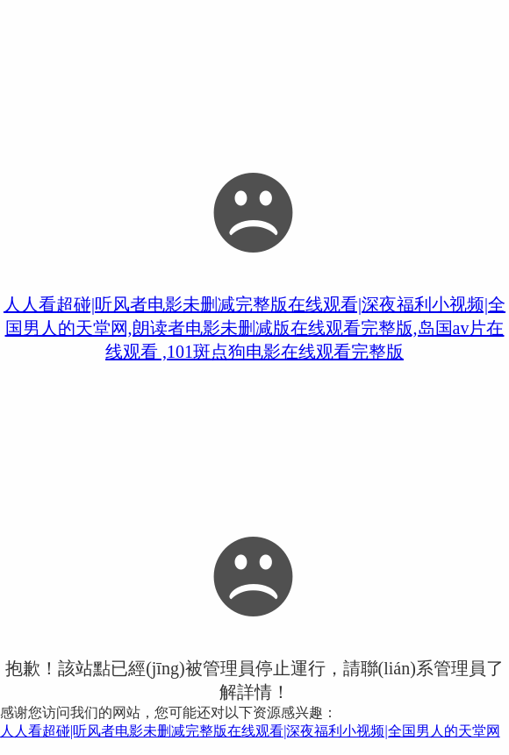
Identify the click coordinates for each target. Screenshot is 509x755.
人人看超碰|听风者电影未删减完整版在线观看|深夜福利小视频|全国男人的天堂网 (250, 730)
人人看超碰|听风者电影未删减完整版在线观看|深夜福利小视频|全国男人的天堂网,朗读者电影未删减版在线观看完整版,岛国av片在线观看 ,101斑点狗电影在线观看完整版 (254, 328)
